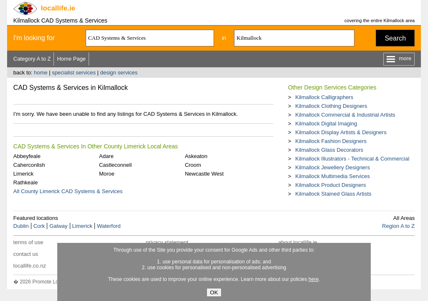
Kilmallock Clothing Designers (331, 106)
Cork (39, 226)
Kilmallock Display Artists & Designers (340, 132)
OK (214, 292)
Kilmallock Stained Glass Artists (333, 194)
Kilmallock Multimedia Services (332, 176)
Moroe (107, 174)
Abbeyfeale (27, 156)
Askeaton (196, 156)
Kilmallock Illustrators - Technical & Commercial (352, 159)
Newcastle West (204, 174)
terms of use (28, 242)
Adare (106, 156)
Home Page (71, 59)
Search (395, 38)
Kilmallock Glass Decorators (329, 150)
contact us (25, 254)
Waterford (109, 226)
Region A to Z (398, 226)
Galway (58, 226)
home (41, 72)
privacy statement (167, 242)
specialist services (74, 72)
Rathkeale (25, 182)
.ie (58, 8)
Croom (193, 165)
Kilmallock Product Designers (330, 185)
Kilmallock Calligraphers (324, 97)
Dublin (21, 226)
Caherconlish (29, 165)
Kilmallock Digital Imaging (326, 123)
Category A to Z (32, 59)
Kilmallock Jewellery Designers (332, 167)
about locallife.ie (297, 242)
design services (119, 72)
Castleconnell (115, 165)
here (313, 279)
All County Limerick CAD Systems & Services (68, 191)
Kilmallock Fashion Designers (331, 141)
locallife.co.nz (29, 266)
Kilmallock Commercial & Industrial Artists (345, 115)
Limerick (23, 174)
